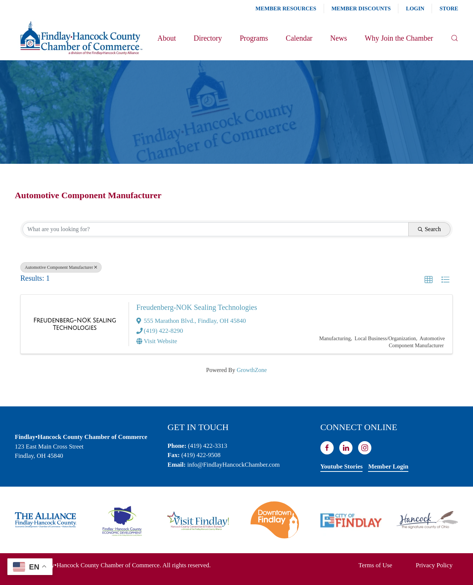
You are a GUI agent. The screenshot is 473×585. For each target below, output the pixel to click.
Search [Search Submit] (429, 229)
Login (415, 8)
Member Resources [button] (285, 8)
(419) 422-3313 (207, 445)
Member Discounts (361, 8)
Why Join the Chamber (399, 38)
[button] (454, 38)
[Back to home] (81, 38)
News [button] (338, 38)
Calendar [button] (299, 38)
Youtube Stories (341, 466)
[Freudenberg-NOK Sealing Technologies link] (74, 324)
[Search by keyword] (216, 229)
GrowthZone (251, 370)
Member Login (388, 466)
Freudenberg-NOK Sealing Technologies (196, 307)
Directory (208, 38)
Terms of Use (375, 565)
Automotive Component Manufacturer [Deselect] (61, 267)
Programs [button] (254, 38)
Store (448, 8)
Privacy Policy (434, 565)
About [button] (166, 38)
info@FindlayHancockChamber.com (233, 464)
